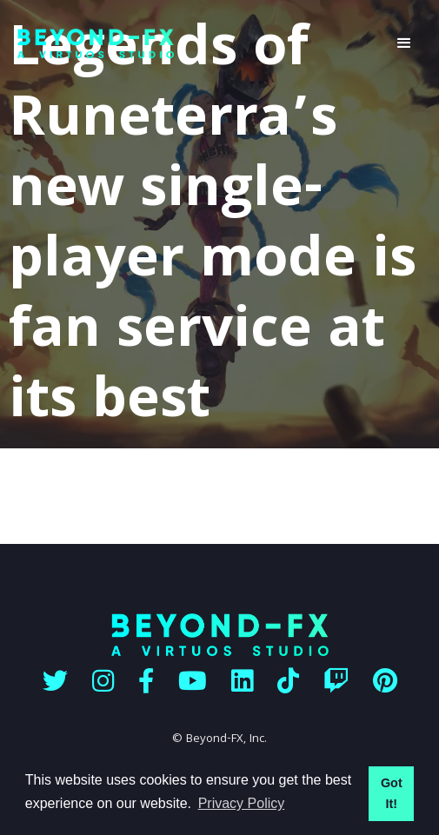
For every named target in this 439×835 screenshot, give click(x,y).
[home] (193, 44)
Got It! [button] (391, 793)
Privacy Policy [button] (241, 803)
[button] (404, 43)
